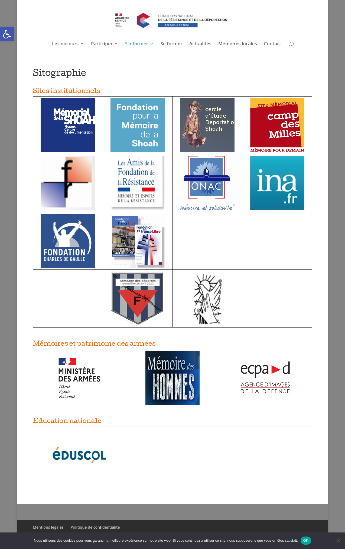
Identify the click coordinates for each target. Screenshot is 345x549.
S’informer (136, 44)
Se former (172, 44)
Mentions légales (48, 527)
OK (305, 540)
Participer (102, 44)
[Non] (338, 540)
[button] (7, 34)
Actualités (200, 44)
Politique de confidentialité (95, 527)
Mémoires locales (237, 44)
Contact (272, 44)
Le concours (65, 44)
